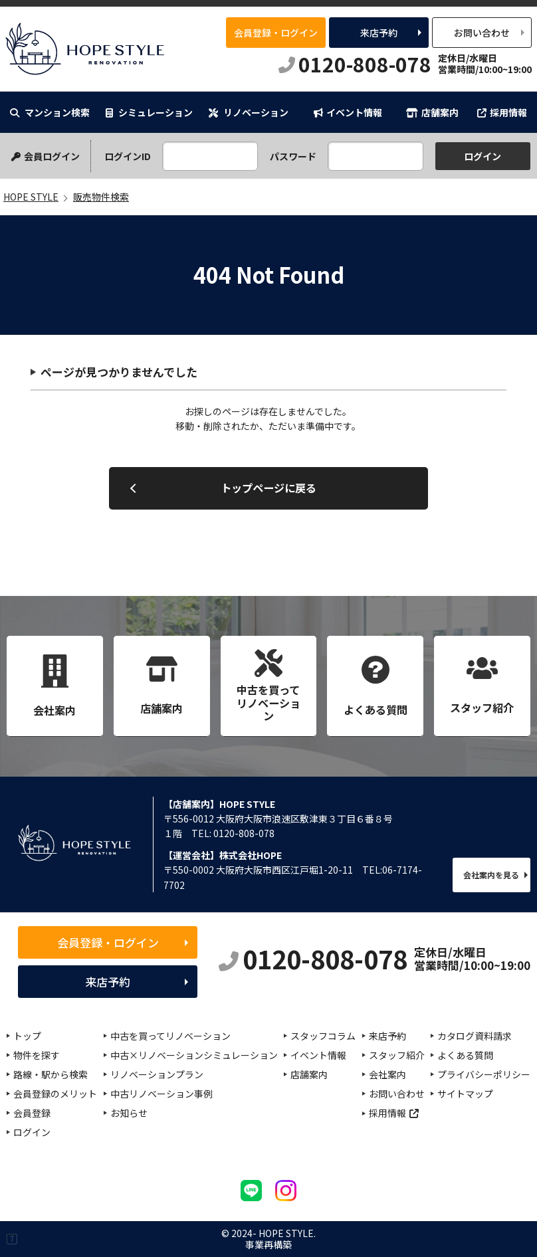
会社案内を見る (491, 874)
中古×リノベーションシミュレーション (194, 1055)
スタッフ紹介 (397, 1055)
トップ (27, 1035)
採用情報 (502, 112)
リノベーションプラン (156, 1074)
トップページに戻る (268, 488)
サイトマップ (465, 1093)
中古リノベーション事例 (161, 1093)
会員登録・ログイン (276, 32)
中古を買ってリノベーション (170, 1035)
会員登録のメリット (55, 1093)
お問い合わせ (482, 32)
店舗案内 (432, 112)
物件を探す (36, 1055)
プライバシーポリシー (483, 1074)
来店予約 (378, 32)
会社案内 (387, 1074)
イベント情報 (348, 112)
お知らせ (129, 1112)
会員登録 (32, 1112)
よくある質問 (465, 1055)
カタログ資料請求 (474, 1035)
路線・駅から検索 (50, 1074)
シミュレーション (149, 112)
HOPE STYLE (84, 49)
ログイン (32, 1132)
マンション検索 (50, 112)
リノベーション (248, 112)
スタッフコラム (323, 1035)
